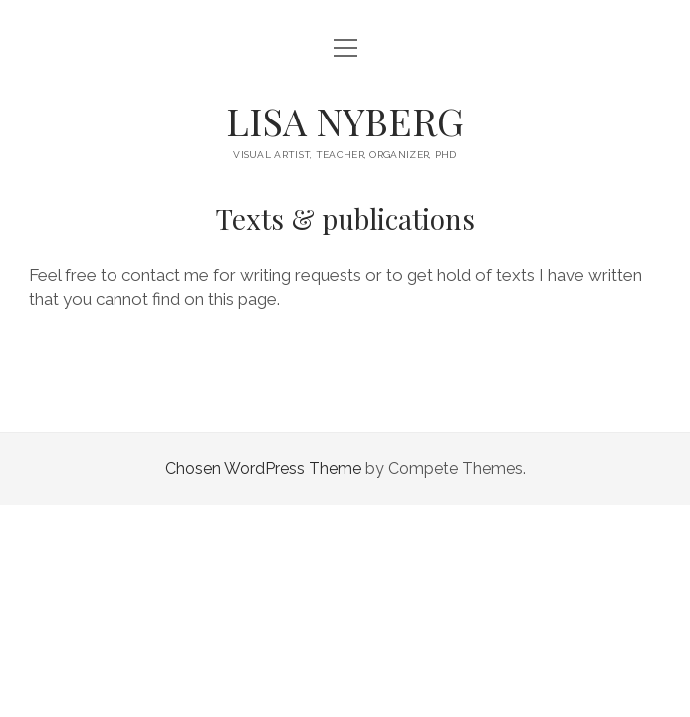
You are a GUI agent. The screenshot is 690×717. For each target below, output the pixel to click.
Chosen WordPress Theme (263, 468)
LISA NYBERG (345, 121)
